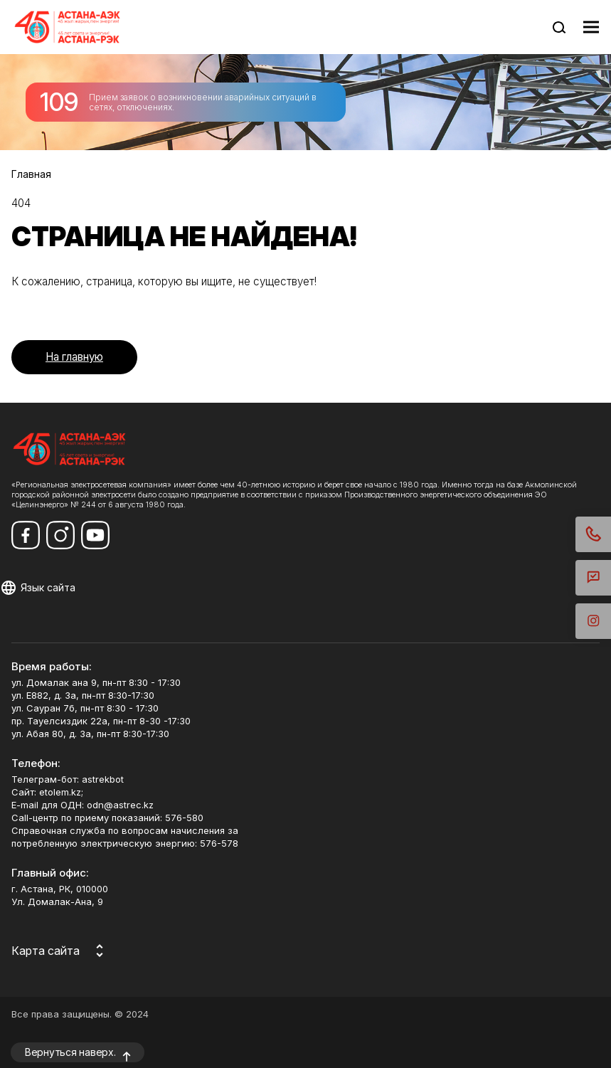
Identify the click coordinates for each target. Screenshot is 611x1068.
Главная (31, 174)
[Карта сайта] (59, 950)
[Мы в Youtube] (95, 535)
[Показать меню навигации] (591, 27)
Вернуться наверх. (70, 1052)
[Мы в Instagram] (60, 535)
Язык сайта (48, 587)
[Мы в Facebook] (25, 535)
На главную (74, 357)
